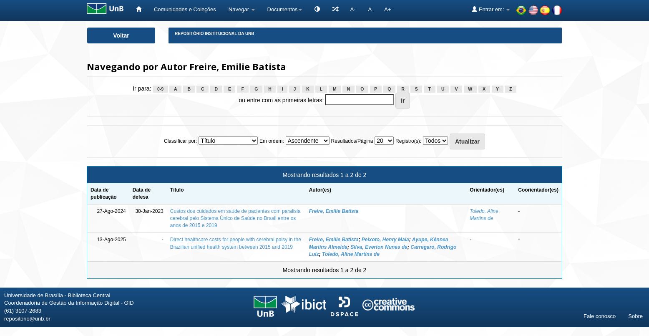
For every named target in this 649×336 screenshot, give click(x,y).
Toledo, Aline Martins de (351, 254)
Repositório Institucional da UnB (214, 33)
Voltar (121, 35)
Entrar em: (491, 9)
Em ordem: (271, 141)
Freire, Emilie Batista (334, 211)
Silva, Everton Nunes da (379, 247)
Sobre (635, 316)
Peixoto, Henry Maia (385, 240)
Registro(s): (408, 141)
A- (353, 9)
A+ (387, 9)
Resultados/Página (352, 141)
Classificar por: (180, 141)
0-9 (160, 88)
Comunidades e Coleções (185, 9)
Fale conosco (600, 316)
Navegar (242, 9)
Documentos (284, 9)
